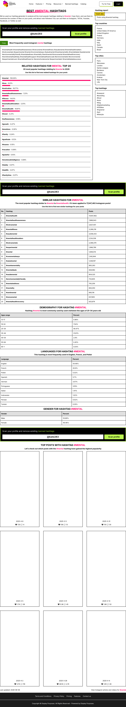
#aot (98, 112)
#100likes (100, 107)
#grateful (5, 155)
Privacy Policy (59, 696)
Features (77, 696)
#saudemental (11, 234)
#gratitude (6, 139)
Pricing (48, 4)
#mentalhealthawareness (12, 93)
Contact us (87, 696)
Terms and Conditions (43, 696)
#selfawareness (8, 119)
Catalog (83, 4)
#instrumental (11, 225)
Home (31, 4)
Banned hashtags (71, 4)
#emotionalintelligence (11, 160)
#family (5, 134)
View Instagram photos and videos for (108, 690)
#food (99, 98)
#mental (5, 78)
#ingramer (101, 110)
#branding (100, 96)
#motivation (6, 88)
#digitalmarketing (103, 105)
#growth (5, 124)
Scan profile (80, 34)
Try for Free (106, 4)
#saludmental (11, 261)
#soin (99, 100)
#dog (99, 103)
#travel (5, 114)
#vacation (6, 150)
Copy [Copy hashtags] (4, 43)
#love (4, 83)
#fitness (5, 99)
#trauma (5, 144)
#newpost (100, 93)
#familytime (6, 175)
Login (118, 4)
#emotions (6, 129)
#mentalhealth (7, 109)
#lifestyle (100, 114)
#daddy (5, 165)
